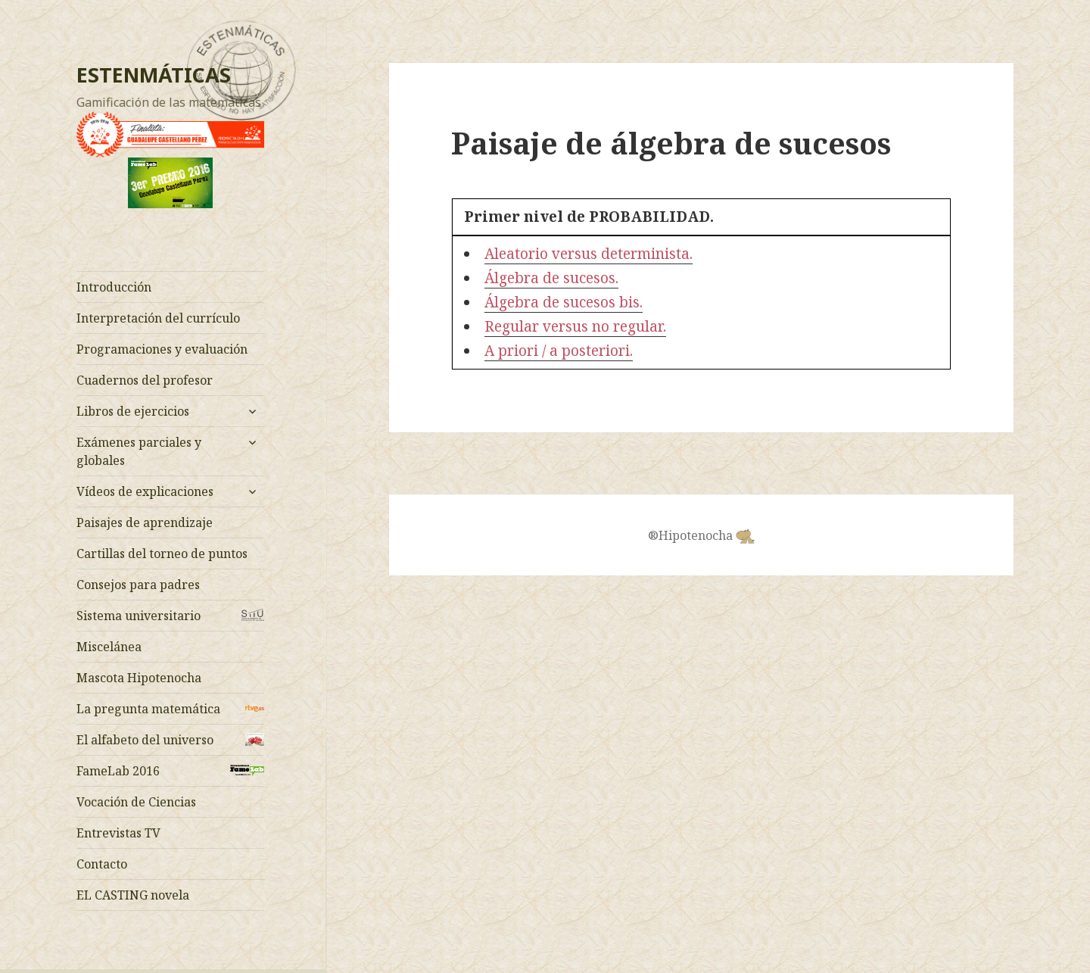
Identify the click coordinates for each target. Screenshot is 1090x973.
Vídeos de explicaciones (144, 491)
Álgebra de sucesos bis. (563, 302)
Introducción (113, 287)
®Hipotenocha (701, 535)
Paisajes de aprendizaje (144, 522)
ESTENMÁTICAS (153, 75)
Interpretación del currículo (158, 318)
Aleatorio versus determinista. (588, 254)
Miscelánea (109, 646)
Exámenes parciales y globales (138, 451)
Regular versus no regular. (575, 326)
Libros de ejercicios (132, 411)
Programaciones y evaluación (162, 349)
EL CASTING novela (132, 895)
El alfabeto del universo (144, 739)
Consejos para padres (138, 584)
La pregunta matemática (148, 708)
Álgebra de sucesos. (551, 278)
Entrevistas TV (118, 833)
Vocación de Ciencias (136, 802)
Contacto (101, 864)
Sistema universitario (138, 615)
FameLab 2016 (118, 770)
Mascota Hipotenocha (138, 677)
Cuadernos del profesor (144, 380)
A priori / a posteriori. (558, 350)
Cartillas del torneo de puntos (162, 553)
